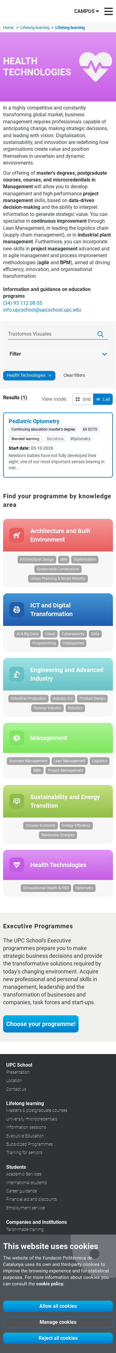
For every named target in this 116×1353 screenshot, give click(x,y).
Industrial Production (28, 698)
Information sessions (26, 1127)
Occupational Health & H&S (46, 888)
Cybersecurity (73, 634)
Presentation (18, 1072)
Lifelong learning (35, 27)
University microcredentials (31, 1118)
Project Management (65, 770)
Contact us (16, 1089)
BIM (64, 559)
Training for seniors (24, 1152)
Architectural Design (37, 559)
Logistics (99, 761)
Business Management (28, 761)
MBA (37, 770)
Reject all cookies (58, 1338)
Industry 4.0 (63, 698)
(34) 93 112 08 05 (22, 303)
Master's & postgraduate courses (36, 1110)
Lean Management (69, 761)
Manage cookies (58, 1322)
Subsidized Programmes (29, 1144)
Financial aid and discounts (31, 1199)
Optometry (84, 888)
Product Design (92, 698)
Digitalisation (85, 559)
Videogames (73, 643)
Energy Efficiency (76, 825)
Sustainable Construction (58, 569)
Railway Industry (47, 708)
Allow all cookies (58, 1306)
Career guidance (21, 1190)
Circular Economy (40, 825)
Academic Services (23, 1174)
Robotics (75, 708)
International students (26, 1182)
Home (8, 27)
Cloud (50, 634)
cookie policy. (50, 1284)
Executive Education (25, 1135)
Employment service (25, 1207)
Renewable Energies (58, 835)
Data (95, 634)
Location (14, 1080)
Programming (44, 643)
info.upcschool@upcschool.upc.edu (42, 310)
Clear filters (74, 375)
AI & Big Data (27, 634)
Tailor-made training (25, 1229)
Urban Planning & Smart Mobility (58, 578)
